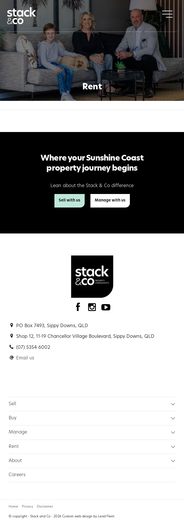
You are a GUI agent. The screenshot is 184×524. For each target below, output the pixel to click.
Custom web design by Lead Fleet (88, 516)
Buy (12, 418)
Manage (18, 432)
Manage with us (110, 200)
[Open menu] (167, 14)
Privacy (27, 506)
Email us (25, 358)
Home (13, 506)
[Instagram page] (93, 308)
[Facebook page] (79, 308)
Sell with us (69, 200)
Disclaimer (45, 506)
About (15, 461)
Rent (14, 446)
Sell (12, 404)
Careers (17, 475)
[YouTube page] (106, 308)
